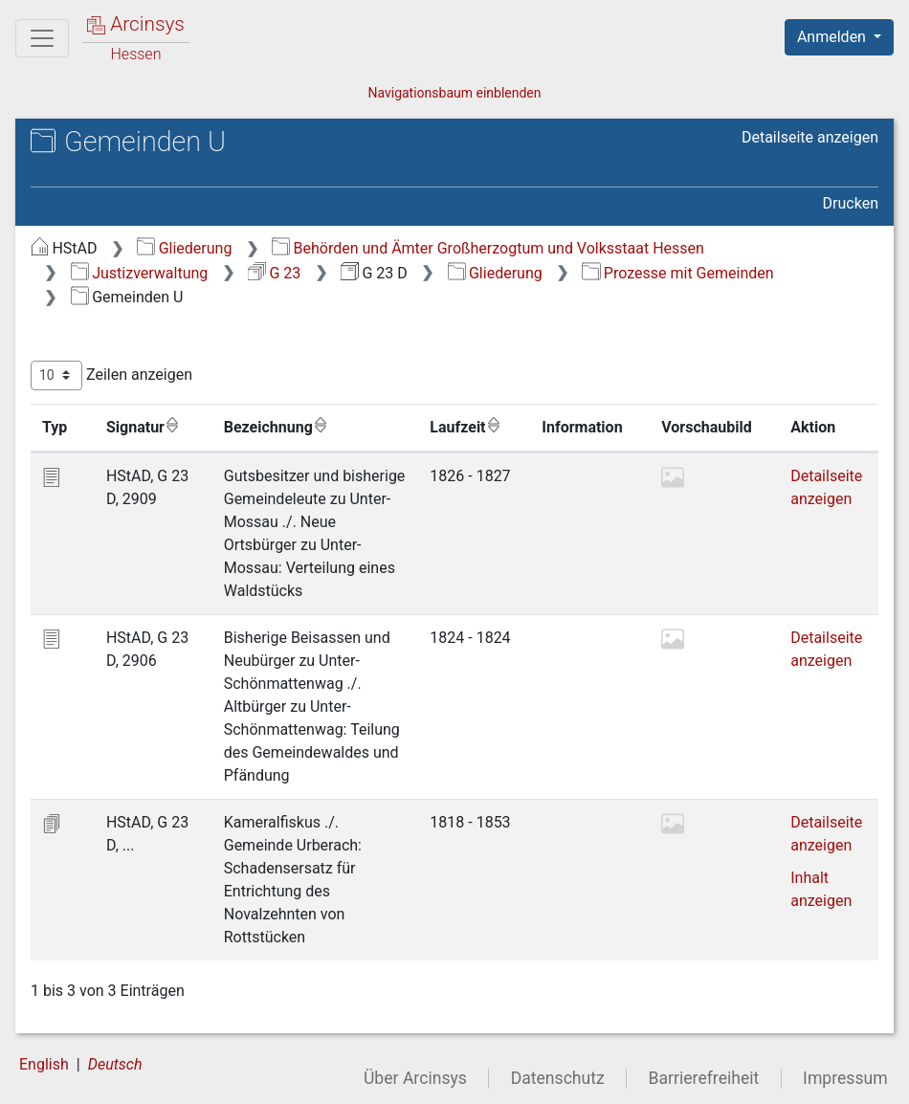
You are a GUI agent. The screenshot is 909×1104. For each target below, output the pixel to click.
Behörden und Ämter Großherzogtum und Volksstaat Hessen (488, 248)
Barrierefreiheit (704, 1078)
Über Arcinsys (415, 1078)
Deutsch (115, 1064)
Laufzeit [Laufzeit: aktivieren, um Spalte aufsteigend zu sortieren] (465, 426)
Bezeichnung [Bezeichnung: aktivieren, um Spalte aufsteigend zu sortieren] (276, 426)
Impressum (845, 1078)
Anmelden (833, 37)
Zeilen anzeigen (111, 375)
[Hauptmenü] (42, 38)
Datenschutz (558, 1078)
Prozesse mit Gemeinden (677, 273)
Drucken (850, 203)
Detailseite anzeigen (810, 137)
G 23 (274, 273)
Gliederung (184, 248)
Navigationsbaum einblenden (454, 92)
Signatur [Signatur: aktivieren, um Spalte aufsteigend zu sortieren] (143, 426)
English (44, 1064)
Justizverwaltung (140, 273)
